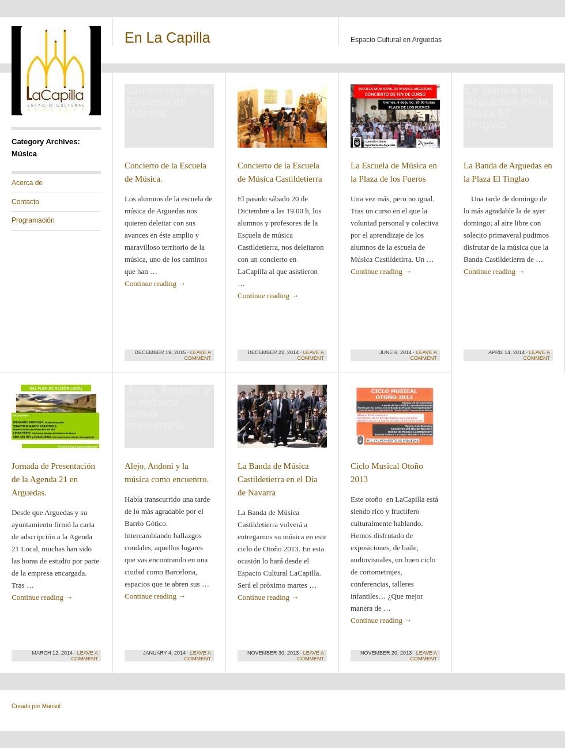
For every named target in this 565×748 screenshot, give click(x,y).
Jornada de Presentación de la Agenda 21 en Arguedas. (53, 479)
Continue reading (155, 283)
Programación (33, 220)
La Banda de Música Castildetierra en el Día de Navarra (278, 479)
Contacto (25, 202)
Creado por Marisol (36, 706)
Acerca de (27, 183)
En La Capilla (167, 37)
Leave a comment (198, 355)
